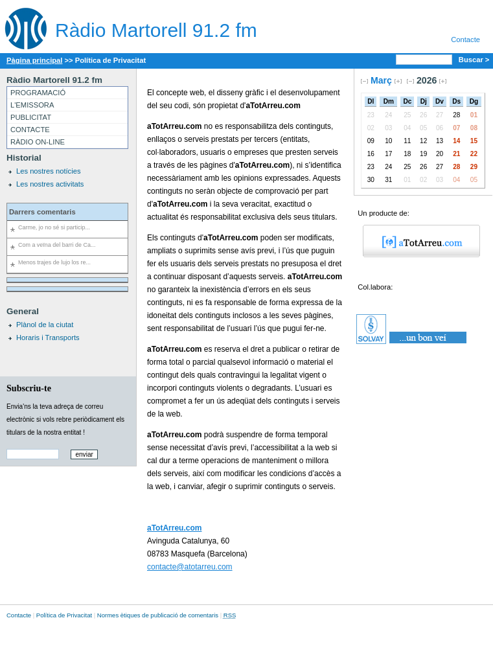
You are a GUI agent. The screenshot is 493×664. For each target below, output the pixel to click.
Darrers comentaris (42, 212)
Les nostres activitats (50, 184)
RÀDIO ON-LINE (37, 142)
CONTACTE (30, 129)
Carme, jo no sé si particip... (54, 227)
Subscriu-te (28, 388)
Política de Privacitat (64, 615)
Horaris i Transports (48, 337)
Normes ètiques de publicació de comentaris (157, 615)
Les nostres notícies (48, 171)
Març (381, 80)
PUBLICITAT (30, 117)
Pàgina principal (34, 60)
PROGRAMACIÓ (37, 93)
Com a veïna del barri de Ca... (56, 245)
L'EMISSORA (32, 105)
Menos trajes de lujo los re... (54, 262)
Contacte (465, 39)
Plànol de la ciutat (44, 324)
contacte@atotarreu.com (190, 566)
